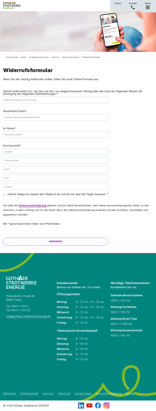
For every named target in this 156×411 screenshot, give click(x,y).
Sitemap (129, 393)
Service (55, 57)
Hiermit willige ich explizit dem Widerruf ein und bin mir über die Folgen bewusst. (58, 194)
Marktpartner (9, 393)
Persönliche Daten (15, 111)
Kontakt (133, 3)
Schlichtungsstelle (29, 393)
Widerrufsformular (91, 57)
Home (23, 57)
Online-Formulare (70, 57)
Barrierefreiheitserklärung (109, 393)
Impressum (48, 393)
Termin (117, 3)
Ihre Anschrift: (12, 145)
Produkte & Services (38, 57)
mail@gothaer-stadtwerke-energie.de (28, 316)
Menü (148, 5)
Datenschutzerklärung (32, 205)
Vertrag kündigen (83, 393)
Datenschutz (64, 393)
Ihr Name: (9, 128)
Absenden (55, 241)
